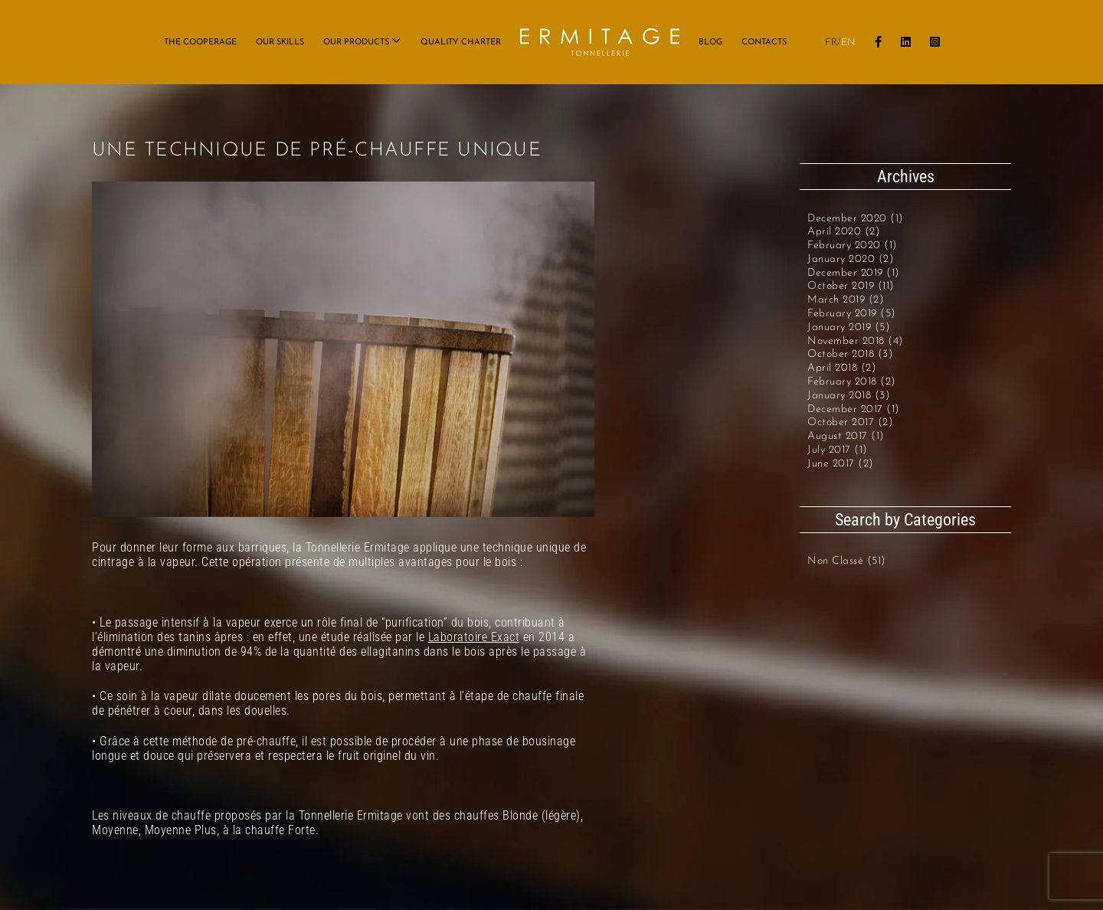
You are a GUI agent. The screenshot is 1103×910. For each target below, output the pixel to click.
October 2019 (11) (851, 286)
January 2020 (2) (850, 259)
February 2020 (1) (852, 245)
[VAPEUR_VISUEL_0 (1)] (343, 349)
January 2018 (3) (848, 395)
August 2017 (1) (846, 436)
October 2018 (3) (850, 354)
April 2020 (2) (843, 231)
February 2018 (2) (851, 382)
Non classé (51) (846, 561)
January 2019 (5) (848, 327)
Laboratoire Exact (474, 637)
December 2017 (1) (853, 409)
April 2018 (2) (841, 368)
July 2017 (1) (837, 450)
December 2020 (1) (855, 218)
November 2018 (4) (855, 341)
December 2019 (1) (853, 273)
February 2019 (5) (851, 313)
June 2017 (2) (840, 464)
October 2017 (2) (850, 422)
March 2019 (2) (845, 300)
